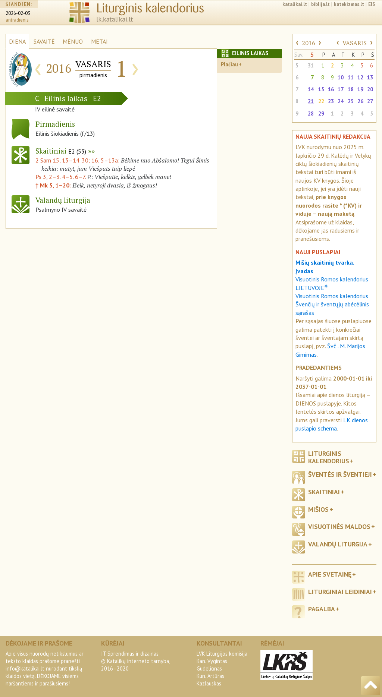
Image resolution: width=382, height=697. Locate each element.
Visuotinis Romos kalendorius (331, 296)
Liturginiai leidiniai (340, 591)
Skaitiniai (60, 150)
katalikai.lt (294, 4)
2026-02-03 (18, 13)
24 (341, 101)
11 (351, 77)
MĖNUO (73, 41)
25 (351, 101)
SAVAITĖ (44, 41)
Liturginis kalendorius (328, 457)
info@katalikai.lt (25, 668)
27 (370, 101)
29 (321, 113)
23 (331, 101)
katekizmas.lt (349, 4)
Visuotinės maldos (339, 526)
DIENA (17, 41)
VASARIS (354, 43)
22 (321, 101)
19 (360, 89)
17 (341, 89)
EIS (371, 4)
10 (341, 77)
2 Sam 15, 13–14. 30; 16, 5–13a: (78, 160)
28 (311, 113)
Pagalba (321, 609)
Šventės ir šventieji (340, 474)
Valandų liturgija (337, 544)
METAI (99, 41)
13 (370, 77)
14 (311, 89)
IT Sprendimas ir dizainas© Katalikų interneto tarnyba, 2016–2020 (135, 661)
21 (311, 101)
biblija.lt (320, 4)
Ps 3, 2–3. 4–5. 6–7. (60, 176)
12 (360, 77)
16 (331, 89)
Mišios (318, 509)
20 (370, 89)
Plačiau (229, 64)
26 (360, 101)
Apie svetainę (329, 574)
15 (321, 89)
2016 (308, 43)
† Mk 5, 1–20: (53, 185)
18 (351, 89)
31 (311, 65)
